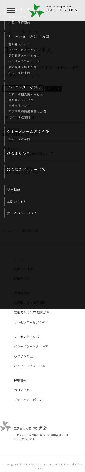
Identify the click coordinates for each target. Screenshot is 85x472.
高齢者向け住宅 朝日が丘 (31, 312)
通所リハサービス (21, 100)
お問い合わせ (17, 201)
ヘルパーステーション (23, 61)
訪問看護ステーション (24, 55)
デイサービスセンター (23, 50)
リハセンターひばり (24, 86)
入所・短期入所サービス (25, 94)
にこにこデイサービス (26, 169)
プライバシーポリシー (24, 213)
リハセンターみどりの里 (28, 36)
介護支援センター (20, 106)
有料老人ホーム (19, 44)
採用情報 (13, 190)
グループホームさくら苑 (28, 131)
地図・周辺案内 (19, 22)
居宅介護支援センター (24, 67)
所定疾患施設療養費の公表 (27, 111)
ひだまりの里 (18, 153)
